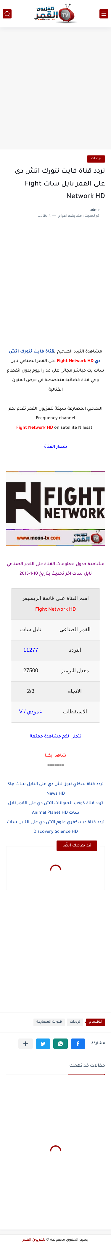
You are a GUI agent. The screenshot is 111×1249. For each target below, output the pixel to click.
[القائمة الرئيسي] (103, 13)
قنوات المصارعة (49, 1022)
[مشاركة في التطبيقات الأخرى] (25, 1044)
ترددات (96, 159)
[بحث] (7, 13)
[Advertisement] (55, 89)
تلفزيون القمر (33, 1240)
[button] (78, 1044)
